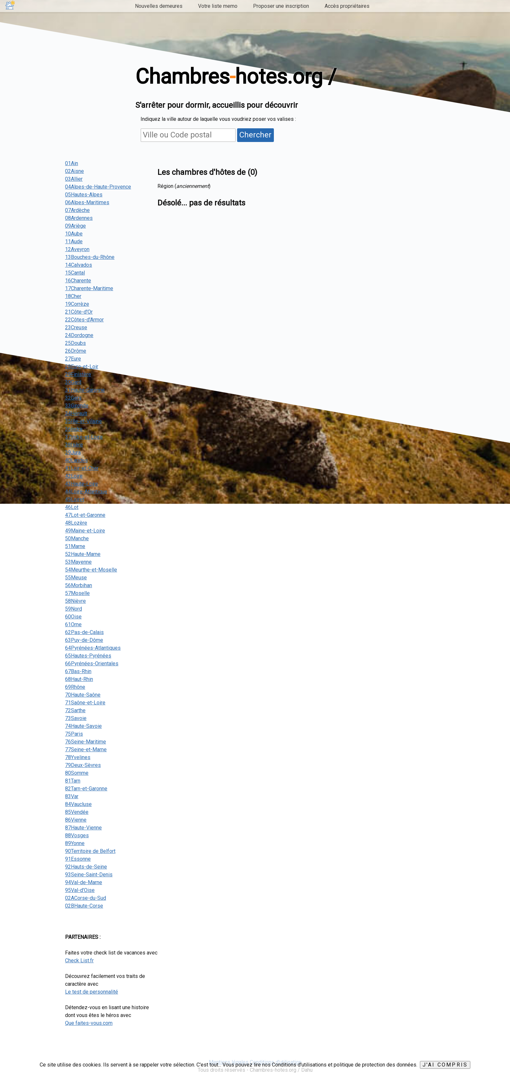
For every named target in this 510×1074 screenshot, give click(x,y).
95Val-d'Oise (80, 890)
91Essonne (78, 859)
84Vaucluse (78, 804)
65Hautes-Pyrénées (88, 656)
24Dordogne (79, 335)
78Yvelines (77, 757)
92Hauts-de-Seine (86, 867)
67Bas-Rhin (78, 671)
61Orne (73, 624)
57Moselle (77, 593)
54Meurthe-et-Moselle (91, 570)
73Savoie (76, 718)
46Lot (71, 507)
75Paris (74, 734)
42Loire (74, 476)
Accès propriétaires (347, 6)
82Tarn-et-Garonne (86, 788)
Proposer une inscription (281, 6)
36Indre (74, 429)
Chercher (255, 134)
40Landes (76, 460)
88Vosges (77, 835)
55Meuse (76, 577)
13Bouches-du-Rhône (89, 257)
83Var (71, 796)
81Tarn (72, 781)
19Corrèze (77, 304)
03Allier (74, 179)
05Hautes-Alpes (83, 194)
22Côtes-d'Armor (84, 320)
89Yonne (75, 843)
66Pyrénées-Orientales (91, 663)
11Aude (74, 241)
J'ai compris (445, 1065)
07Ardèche (77, 210)
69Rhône (75, 687)
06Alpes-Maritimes (87, 202)
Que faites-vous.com (89, 1023)
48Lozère (76, 523)
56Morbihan (78, 585)
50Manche (77, 538)
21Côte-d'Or (79, 312)
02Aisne (74, 171)
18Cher (73, 296)
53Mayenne (78, 562)
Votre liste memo (217, 6)
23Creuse (76, 327)
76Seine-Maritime (85, 742)
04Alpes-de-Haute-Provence (98, 187)
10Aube (74, 234)
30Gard (73, 382)
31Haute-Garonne (85, 390)
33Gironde (76, 406)
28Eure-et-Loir (81, 366)
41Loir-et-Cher (82, 468)
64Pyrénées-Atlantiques (93, 648)
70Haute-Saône (83, 695)
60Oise (73, 617)
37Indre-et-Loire (84, 437)
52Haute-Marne (83, 554)
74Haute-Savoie (83, 726)
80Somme (76, 773)
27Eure (73, 359)
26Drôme (75, 351)
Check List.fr (79, 960)
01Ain (71, 163)
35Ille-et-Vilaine (83, 421)
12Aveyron (77, 249)
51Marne (75, 546)
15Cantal (75, 273)
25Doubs (75, 343)
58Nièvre (75, 601)
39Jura (73, 452)
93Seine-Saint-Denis (89, 874)
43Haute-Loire (81, 484)
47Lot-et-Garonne (85, 515)
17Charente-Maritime (89, 288)
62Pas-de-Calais (84, 632)
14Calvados (78, 265)
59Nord (73, 609)
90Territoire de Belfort (90, 851)
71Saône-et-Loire (85, 703)
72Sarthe (75, 710)
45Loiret (74, 499)
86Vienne (76, 820)
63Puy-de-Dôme (84, 640)
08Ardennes (79, 218)
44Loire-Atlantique (86, 491)
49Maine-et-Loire (85, 531)
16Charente (78, 280)
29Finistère (78, 374)
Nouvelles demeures (158, 6)
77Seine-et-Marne (86, 749)
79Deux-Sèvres (83, 765)
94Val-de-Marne (83, 882)
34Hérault (76, 413)
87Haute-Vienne (83, 828)
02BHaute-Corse (84, 906)
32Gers (73, 398)
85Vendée (76, 812)
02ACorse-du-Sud (85, 898)
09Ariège (75, 226)
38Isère (74, 445)
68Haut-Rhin (79, 679)
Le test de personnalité (91, 992)
